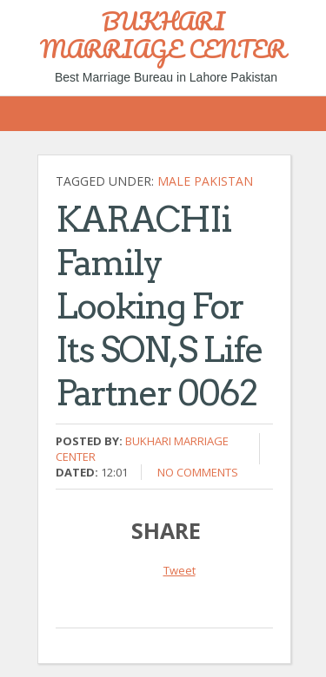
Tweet (179, 570)
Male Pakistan (205, 181)
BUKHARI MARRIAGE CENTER (163, 35)
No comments (197, 472)
